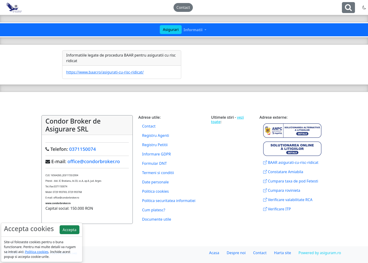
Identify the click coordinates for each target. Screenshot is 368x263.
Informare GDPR (156, 154)
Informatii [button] (194, 29)
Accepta (69, 229)
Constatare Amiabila (283, 171)
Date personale (155, 182)
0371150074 (82, 149)
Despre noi (236, 252)
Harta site (282, 252)
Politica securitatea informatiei (168, 200)
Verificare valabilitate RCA (287, 199)
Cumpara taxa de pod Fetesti (290, 181)
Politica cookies (155, 191)
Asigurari (171, 29)
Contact (183, 7)
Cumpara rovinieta (281, 190)
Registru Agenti (155, 135)
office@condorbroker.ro (94, 161)
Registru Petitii (155, 144)
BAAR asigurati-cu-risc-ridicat (290, 162)
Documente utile (156, 219)
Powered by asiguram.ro (319, 252)
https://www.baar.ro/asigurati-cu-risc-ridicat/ (104, 72)
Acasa (214, 252)
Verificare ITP (277, 209)
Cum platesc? (153, 209)
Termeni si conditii (158, 172)
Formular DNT (154, 163)
